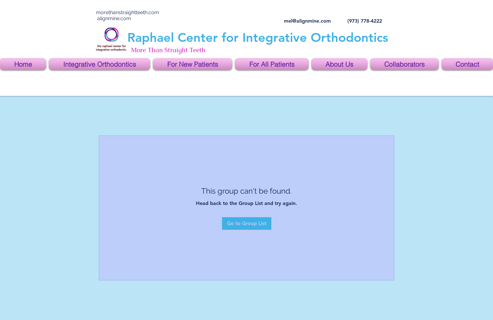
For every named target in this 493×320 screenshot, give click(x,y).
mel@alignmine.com (307, 21)
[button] (99, 64)
